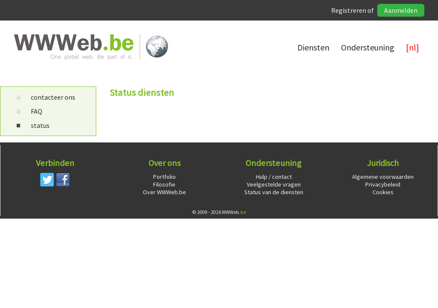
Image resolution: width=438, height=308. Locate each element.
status (32, 125)
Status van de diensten (273, 192)
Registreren (348, 10)
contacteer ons (44, 97)
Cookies (383, 192)
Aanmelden (400, 10)
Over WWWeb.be (164, 192)
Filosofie (164, 184)
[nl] (412, 47)
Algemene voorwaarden (383, 177)
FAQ (28, 111)
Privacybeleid (382, 184)
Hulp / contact (274, 177)
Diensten (313, 47)
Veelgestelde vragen (274, 184)
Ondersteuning (367, 47)
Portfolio (164, 177)
